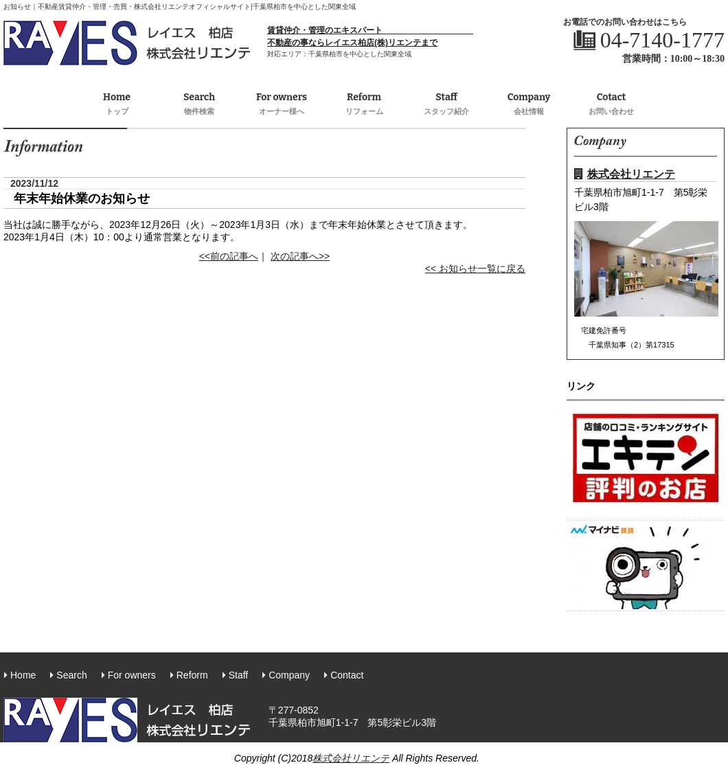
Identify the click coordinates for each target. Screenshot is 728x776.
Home (117, 104)
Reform (364, 104)
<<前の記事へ (228, 256)
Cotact (611, 104)
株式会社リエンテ (624, 174)
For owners (281, 104)
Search (199, 104)
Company (529, 104)
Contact (346, 675)
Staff (446, 104)
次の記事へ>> (300, 256)
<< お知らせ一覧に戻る (475, 268)
